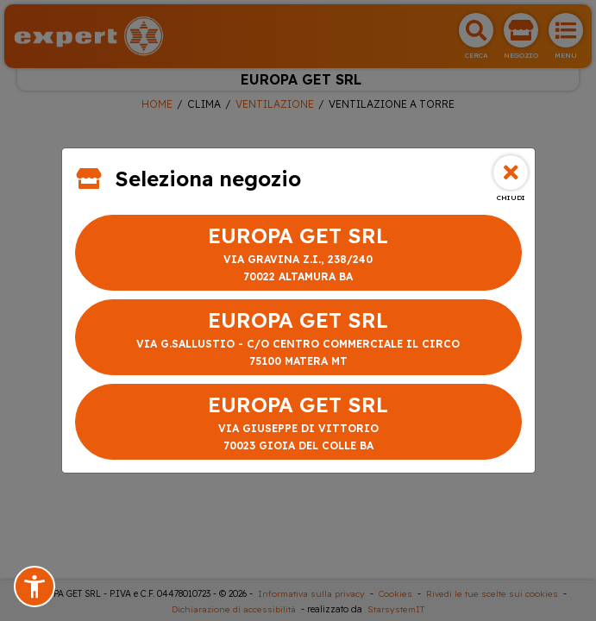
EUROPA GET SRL (298, 254)
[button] (34, 586)
